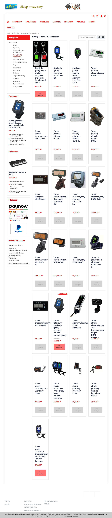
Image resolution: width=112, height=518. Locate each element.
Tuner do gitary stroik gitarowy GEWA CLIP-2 (96, 250)
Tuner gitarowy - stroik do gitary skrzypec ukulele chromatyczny (16, 112)
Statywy (15, 53)
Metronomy (16, 70)
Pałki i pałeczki (17, 75)
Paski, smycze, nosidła (20, 50)
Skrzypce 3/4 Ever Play (17, 133)
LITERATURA (68, 16)
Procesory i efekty (18, 72)
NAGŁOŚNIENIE (31, 16)
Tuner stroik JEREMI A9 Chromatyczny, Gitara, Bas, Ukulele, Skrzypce (41, 441)
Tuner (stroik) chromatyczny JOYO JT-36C (41, 122)
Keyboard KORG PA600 (17, 170)
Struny (15, 33)
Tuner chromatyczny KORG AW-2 (97, 185)
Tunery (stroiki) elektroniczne (17, 44)
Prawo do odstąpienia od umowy (32, 497)
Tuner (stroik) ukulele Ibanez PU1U (94, 124)
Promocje (13, 84)
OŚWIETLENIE (44, 16)
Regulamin (28, 486)
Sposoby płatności (30, 492)
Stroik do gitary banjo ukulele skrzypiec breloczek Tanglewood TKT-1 (40, 63)
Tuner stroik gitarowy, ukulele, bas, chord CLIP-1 (95, 377)
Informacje (12, 481)
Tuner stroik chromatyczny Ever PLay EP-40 (41, 376)
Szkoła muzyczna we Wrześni (51, 488)
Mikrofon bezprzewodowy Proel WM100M (18, 180)
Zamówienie (31, 481)
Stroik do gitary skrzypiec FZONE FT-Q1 (58, 60)
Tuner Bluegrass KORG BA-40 (40, 185)
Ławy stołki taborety (19, 64)
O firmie (7, 486)
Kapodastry (16, 36)
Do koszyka (40, 83)
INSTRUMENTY (17, 16)
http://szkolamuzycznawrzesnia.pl (19, 252)
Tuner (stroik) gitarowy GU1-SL (58, 122)
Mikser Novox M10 (16, 173)
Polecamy (13, 140)
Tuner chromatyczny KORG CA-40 (78, 248)
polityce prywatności (72, 516)
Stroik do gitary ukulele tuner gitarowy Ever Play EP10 (76, 63)
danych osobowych (42, 514)
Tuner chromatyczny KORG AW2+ (60, 248)
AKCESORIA (57, 16)
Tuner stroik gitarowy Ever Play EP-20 (76, 376)
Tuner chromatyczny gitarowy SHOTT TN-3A (78, 187)
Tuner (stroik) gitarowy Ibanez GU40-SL (76, 124)
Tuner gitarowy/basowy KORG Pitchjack (80, 312)
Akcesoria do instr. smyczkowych (18, 40)
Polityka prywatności (31, 501)
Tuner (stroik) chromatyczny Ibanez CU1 (97, 59)
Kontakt (7, 489)
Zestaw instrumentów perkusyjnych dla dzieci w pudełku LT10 (18, 128)
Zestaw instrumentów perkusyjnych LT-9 (16, 123)
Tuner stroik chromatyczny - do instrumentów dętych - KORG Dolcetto (97, 316)
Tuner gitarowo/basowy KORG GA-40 (42, 311)
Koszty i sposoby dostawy (32, 489)
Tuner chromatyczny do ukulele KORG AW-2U (60, 187)
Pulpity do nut (17, 56)
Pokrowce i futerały (18, 48)
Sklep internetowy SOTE (101, 510)
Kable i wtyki (16, 59)
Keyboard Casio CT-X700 (17, 162)
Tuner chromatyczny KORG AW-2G (41, 249)
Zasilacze (16, 61)
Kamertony (16, 67)
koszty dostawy (15, 510)
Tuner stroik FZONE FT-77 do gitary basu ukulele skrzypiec (59, 378)
